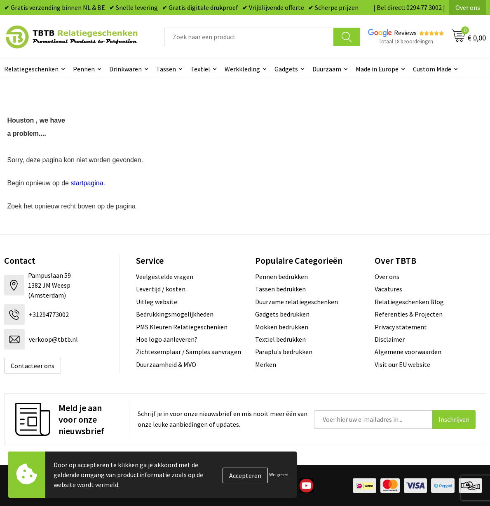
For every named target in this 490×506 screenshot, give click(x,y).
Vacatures (388, 289)
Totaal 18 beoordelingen (406, 41)
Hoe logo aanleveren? (166, 339)
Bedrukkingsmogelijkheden (174, 314)
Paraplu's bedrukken (283, 352)
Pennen (84, 69)
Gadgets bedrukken (282, 314)
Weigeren (278, 474)
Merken (265, 364)
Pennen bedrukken (281, 276)
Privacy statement (401, 327)
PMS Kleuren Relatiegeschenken (181, 327)
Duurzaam (326, 69)
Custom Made (432, 69)
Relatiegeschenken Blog (409, 302)
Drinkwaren (125, 69)
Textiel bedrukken (280, 339)
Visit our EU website (402, 364)
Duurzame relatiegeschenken (296, 302)
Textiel (200, 69)
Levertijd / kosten (160, 289)
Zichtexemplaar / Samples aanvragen (188, 352)
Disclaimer (390, 339)
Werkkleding (242, 69)
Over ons (467, 7)
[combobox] (249, 37)
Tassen (166, 69)
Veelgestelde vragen (164, 276)
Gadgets (286, 69)
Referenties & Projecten (409, 314)
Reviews (405, 32)
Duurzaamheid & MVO (166, 364)
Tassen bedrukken (280, 289)
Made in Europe (377, 69)
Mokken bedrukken (281, 327)
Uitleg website (156, 302)
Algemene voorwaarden (408, 352)
